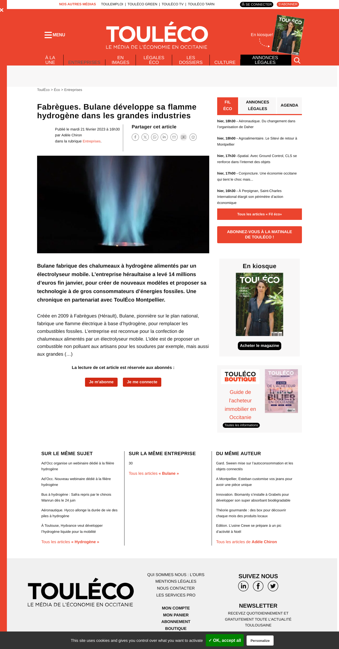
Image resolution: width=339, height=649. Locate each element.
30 (131, 467)
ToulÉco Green (141, 4)
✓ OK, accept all (224, 640)
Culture (225, 64)
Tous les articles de (248, 545)
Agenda (289, 108)
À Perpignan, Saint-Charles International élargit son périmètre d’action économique (251, 199)
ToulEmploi (111, 4)
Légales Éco (154, 61)
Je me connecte (143, 384)
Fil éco (227, 108)
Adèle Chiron (72, 137)
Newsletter (258, 610)
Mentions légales (175, 585)
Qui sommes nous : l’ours (176, 578)
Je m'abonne (100, 384)
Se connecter (256, 4)
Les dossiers (190, 61)
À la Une (50, 61)
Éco (58, 91)
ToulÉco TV (171, 4)
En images (121, 61)
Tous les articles (71, 545)
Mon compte (175, 612)
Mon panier (175, 618)
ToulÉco (43, 91)
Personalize (260, 641)
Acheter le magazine (259, 350)
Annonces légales (265, 61)
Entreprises (84, 62)
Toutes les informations (242, 429)
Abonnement (176, 625)
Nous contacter (175, 592)
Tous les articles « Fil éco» (259, 216)
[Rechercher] (297, 61)
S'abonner (287, 4)
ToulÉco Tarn (199, 4)
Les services (175, 598)
